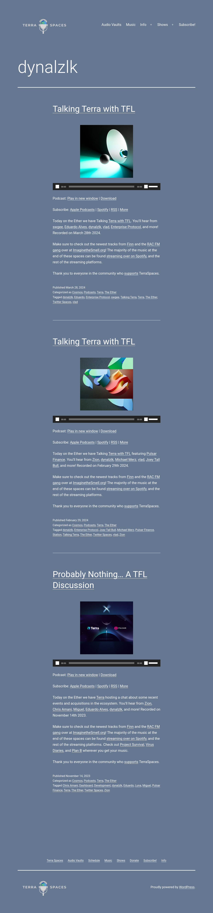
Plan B (77, 750)
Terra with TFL (120, 221)
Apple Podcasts (82, 210)
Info (143, 25)
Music (131, 25)
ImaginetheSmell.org (89, 250)
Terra (100, 292)
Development (102, 785)
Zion (95, 459)
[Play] (57, 186)
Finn (130, 244)
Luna (138, 785)
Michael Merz (125, 459)
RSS (114, 210)
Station (57, 534)
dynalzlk (94, 227)
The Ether (110, 292)
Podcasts (90, 292)
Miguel (78, 709)
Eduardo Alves (75, 227)
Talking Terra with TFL (94, 109)
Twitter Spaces (62, 302)
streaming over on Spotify (126, 256)
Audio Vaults (111, 25)
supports (131, 273)
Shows (162, 25)
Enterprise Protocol (126, 227)
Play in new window (82, 198)
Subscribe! (187, 25)
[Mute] (146, 186)
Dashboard (86, 785)
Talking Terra (129, 297)
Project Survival (132, 744)
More (124, 210)
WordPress (186, 887)
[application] (106, 186)
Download (108, 198)
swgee (58, 227)
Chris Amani (62, 709)
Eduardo (79, 297)
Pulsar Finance (144, 530)
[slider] (101, 186)
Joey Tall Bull (108, 530)
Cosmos (77, 292)
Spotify (102, 210)
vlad (106, 227)
